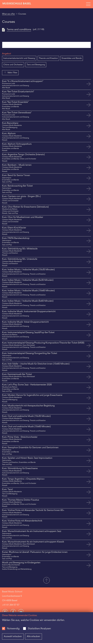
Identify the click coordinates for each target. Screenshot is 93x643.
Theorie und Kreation (48, 58)
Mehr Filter (10, 72)
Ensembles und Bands (72, 58)
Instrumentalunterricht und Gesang (19, 58)
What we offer (8, 14)
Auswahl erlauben (13, 636)
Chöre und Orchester (13, 65)
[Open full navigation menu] (88, 4)
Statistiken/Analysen (39, 628)
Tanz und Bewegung (36, 65)
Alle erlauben (33, 636)
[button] (46, 580)
